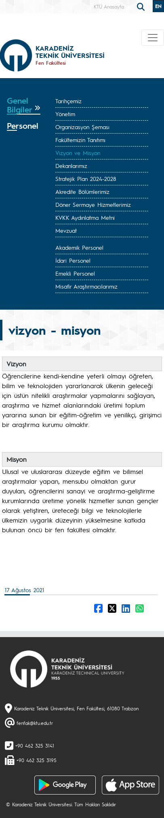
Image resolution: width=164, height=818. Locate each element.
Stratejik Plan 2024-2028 (85, 178)
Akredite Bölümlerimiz (82, 191)
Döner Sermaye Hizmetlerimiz (93, 204)
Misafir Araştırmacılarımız (86, 286)
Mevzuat (66, 230)
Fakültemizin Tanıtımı (80, 139)
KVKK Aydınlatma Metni (85, 217)
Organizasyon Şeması (82, 126)
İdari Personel (72, 260)
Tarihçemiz (68, 100)
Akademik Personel (79, 247)
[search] (142, 6)
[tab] (23, 105)
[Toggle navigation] (152, 38)
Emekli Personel (75, 273)
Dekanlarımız (71, 165)
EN (158, 6)
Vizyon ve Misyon (77, 152)
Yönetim (65, 113)
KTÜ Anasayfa (109, 6)
